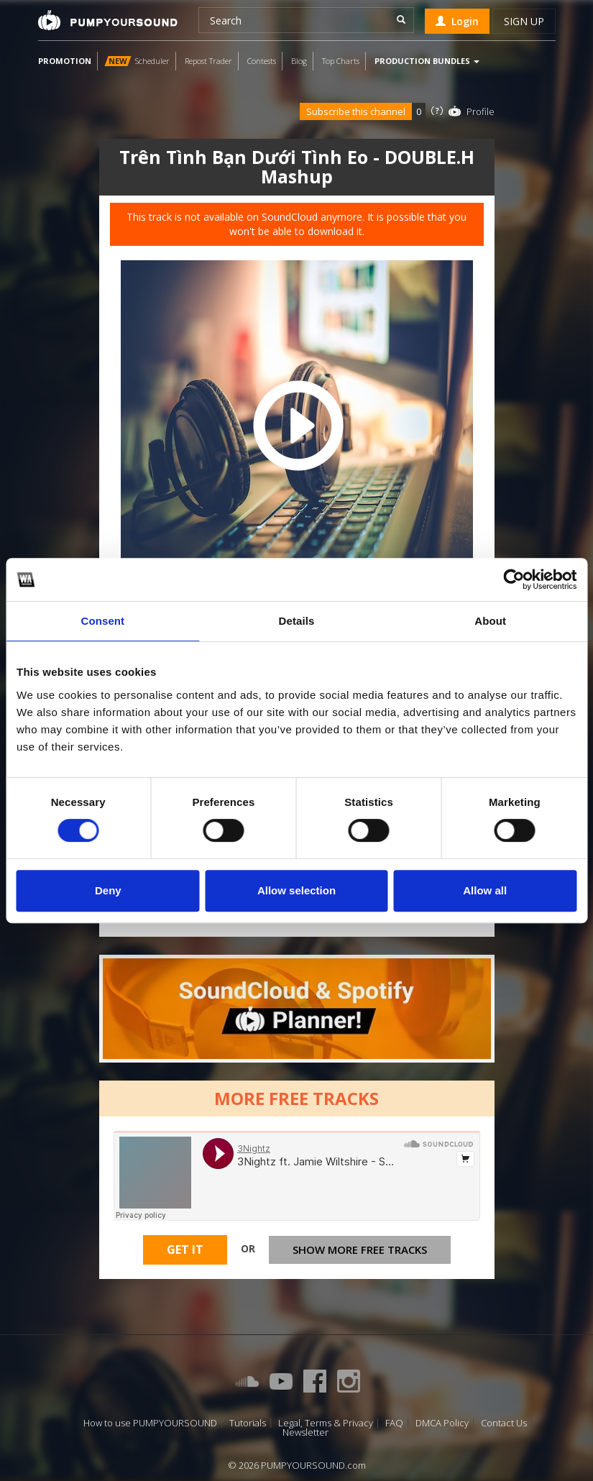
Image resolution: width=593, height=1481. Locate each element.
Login (457, 21)
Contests (261, 60)
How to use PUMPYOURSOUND (150, 1423)
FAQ (394, 1423)
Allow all (485, 890)
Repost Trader (208, 60)
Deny (108, 890)
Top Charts (340, 60)
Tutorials (247, 1423)
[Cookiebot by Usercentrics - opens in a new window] (513, 579)
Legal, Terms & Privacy (325, 1423)
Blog (299, 60)
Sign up (524, 21)
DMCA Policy (442, 1423)
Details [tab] (297, 621)
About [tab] (490, 621)
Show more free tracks (360, 1249)
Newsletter (305, 1432)
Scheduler (137, 60)
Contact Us (504, 1423)
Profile (480, 111)
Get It (185, 1249)
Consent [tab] (102, 621)
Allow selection (296, 890)
